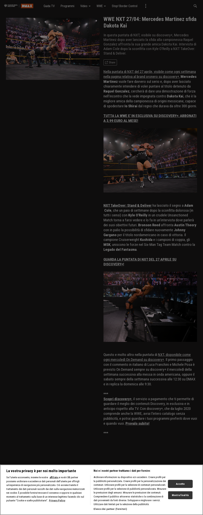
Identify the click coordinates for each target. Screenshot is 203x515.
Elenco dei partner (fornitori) (110, 510)
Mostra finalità (180, 496)
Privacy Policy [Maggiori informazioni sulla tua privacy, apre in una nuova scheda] (57, 502)
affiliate (54, 479)
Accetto (180, 485)
